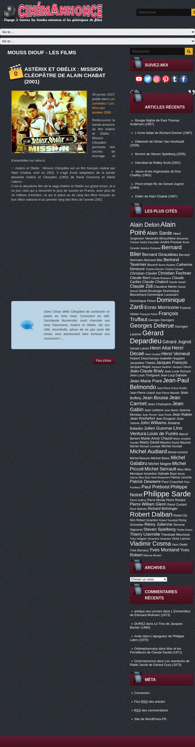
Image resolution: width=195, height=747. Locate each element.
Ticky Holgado (138, 538)
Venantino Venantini (159, 538)
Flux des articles (149, 701)
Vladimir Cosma (150, 543)
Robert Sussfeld (168, 520)
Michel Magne (159, 464)
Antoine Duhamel (150, 248)
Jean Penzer (149, 414)
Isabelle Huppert (172, 358)
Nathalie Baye (167, 473)
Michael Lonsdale (150, 446)
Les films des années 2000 (103, 108)
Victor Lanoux (181, 538)
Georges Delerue (152, 325)
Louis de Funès (162, 433)
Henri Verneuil (175, 353)
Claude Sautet (177, 282)
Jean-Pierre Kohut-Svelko (172, 388)
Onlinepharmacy (146, 648)
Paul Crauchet (172, 482)
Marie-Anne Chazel (156, 438)
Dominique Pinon (143, 301)
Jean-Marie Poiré (146, 381)
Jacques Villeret (181, 366)
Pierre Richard (176, 500)
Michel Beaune (140, 458)
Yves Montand (164, 549)
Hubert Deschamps (144, 358)
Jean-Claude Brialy (147, 371)
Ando (138, 636)
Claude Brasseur (161, 278)
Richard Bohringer (163, 509)
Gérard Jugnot (176, 341)
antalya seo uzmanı (148, 611)
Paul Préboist (155, 486)
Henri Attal (160, 347)
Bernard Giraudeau (160, 254)
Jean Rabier (182, 414)
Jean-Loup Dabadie (173, 375)
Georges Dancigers (161, 320)
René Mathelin (138, 508)
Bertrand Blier (153, 260)
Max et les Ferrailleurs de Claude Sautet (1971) (156, 650)
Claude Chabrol (155, 282)
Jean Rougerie (166, 418)
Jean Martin (171, 410)
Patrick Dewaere (145, 481)
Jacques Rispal (140, 367)
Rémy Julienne (158, 524)
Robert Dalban (151, 514)
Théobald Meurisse (175, 534)
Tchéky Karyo (184, 529)
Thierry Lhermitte (145, 534)
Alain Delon (144, 225)
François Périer (148, 314)
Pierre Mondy (156, 500)
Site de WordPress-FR (150, 719)
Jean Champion (159, 404)
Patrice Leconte (181, 477)
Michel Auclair (171, 446)
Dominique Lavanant (162, 294)
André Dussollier (149, 242)
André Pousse (171, 242)
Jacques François (171, 362)
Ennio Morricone (161, 307)
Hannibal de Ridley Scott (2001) (158, 163)
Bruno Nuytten (166, 264)
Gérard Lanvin (139, 348)
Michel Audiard (148, 451)
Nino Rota (144, 477)
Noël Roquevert (160, 477)
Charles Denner (155, 269)
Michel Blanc (160, 458)
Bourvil (152, 265)
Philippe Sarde (167, 494)
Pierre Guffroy (138, 500)
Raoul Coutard (177, 504)
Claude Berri (140, 278)
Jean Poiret (164, 414)
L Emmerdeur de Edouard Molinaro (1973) (160, 613)
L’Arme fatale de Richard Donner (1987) (163, 133)
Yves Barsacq (139, 550)
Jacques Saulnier (161, 366)
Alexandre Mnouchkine (160, 238)
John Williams (153, 422)
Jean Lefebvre (154, 410)
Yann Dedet (179, 544)
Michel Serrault (160, 468)
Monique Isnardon (143, 473)
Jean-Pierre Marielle (167, 392)
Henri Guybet (153, 354)
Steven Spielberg (160, 529)
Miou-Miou (184, 469)
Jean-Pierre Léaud (142, 393)
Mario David (149, 442)
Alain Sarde (159, 233)
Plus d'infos (103, 360)
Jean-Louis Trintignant (145, 375)
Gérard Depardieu (147, 337)
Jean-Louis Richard (177, 371)
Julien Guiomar (158, 428)
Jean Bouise (155, 397)
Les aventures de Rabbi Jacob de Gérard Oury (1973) (160, 663)
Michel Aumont (178, 452)
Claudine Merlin (165, 286)
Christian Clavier (143, 273)
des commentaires (151, 710)
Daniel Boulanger (150, 291)
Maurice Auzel (169, 442)
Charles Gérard (174, 269)
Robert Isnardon (147, 520)
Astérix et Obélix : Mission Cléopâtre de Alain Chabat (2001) (65, 75)
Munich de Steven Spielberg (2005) (160, 154)
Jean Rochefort (142, 418)
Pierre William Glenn (148, 504)
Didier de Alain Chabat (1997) (156, 196)
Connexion (142, 693)
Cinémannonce (145, 661)
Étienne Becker (152, 555)
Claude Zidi (141, 286)
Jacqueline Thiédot (142, 363)
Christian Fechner (174, 273)
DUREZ (139, 624)
